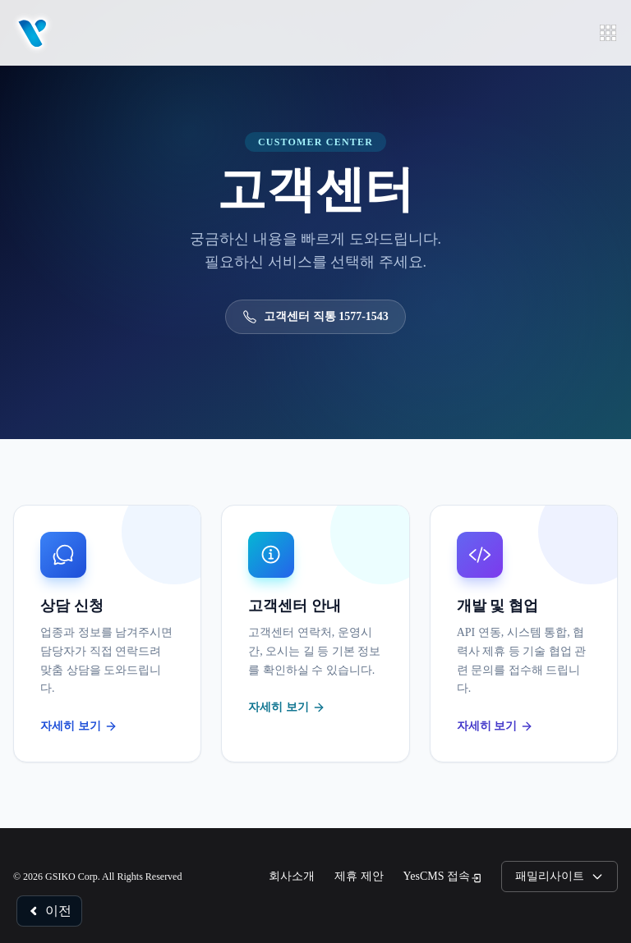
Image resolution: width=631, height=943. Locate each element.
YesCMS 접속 (442, 877)
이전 (49, 911)
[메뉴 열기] (608, 33)
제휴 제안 (359, 876)
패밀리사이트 (559, 876)
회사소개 (292, 876)
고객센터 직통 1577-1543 (315, 316)
